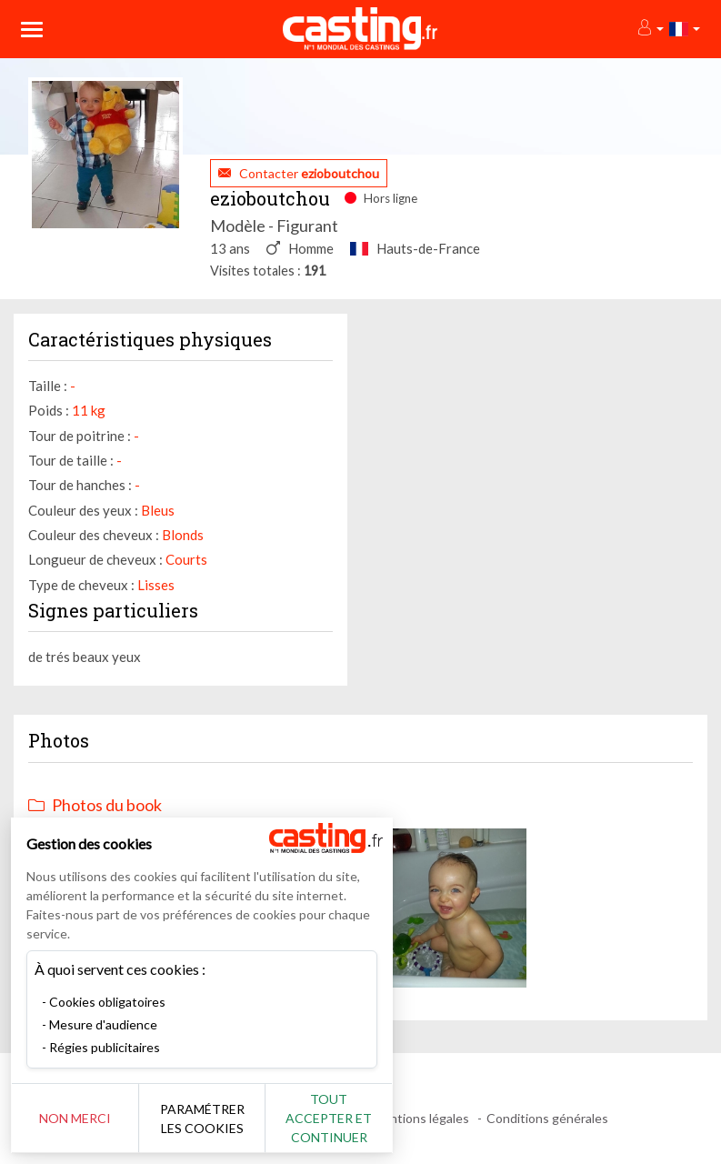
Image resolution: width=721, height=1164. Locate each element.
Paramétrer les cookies (202, 1118)
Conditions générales (547, 1118)
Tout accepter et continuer (328, 1118)
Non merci (75, 1118)
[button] (649, 28)
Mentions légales (420, 1118)
